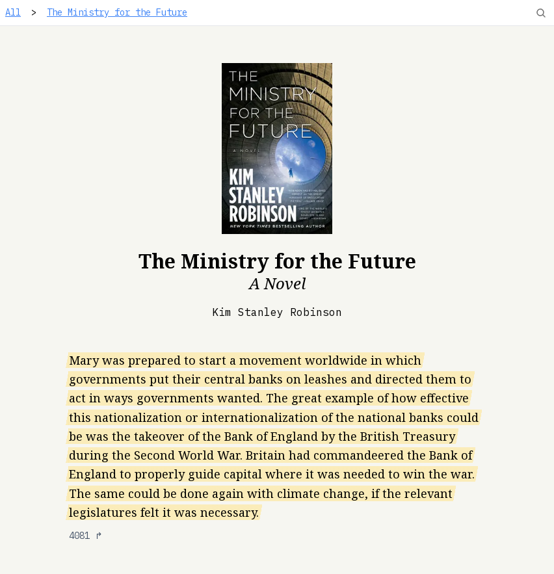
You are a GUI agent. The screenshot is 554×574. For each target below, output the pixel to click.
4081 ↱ (86, 535)
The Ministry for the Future (117, 12)
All (13, 12)
